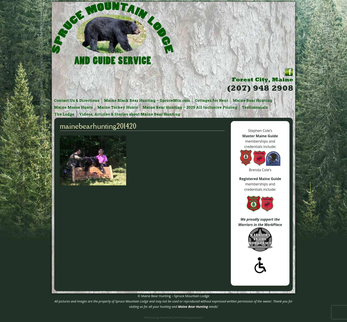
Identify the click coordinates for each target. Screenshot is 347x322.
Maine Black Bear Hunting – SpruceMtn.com (147, 100)
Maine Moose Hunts (73, 107)
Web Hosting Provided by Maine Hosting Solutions (173, 317)
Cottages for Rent (211, 100)
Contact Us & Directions (76, 100)
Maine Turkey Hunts (117, 107)
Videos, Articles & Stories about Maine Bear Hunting (129, 114)
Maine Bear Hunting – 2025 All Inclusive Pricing (190, 107)
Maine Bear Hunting (252, 100)
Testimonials (255, 107)
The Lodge (64, 114)
